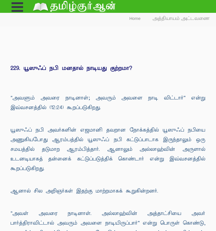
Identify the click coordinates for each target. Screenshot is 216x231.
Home (135, 18)
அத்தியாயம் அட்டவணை (181, 18)
